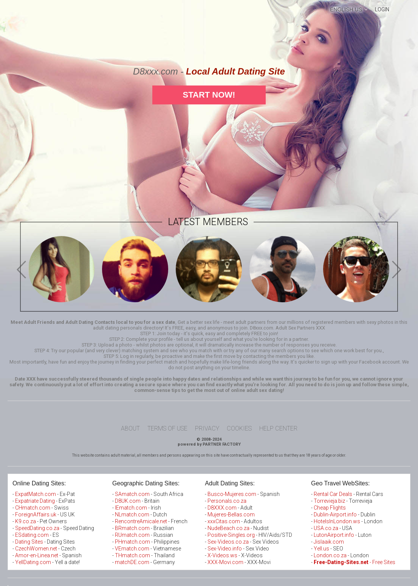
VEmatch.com (132, 549)
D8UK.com (128, 501)
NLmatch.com (132, 514)
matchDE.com (132, 562)
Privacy (207, 428)
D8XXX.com (222, 508)
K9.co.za (26, 521)
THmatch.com (132, 555)
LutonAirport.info (334, 535)
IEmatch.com (131, 508)
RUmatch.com (133, 535)
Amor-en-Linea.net (36, 555)
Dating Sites (29, 542)
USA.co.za (326, 528)
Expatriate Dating (35, 501)
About (130, 428)
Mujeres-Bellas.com (231, 514)
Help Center (278, 428)
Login (382, 9)
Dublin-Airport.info (335, 514)
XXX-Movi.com (225, 562)
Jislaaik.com (329, 542)
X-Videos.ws (222, 555)
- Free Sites (354, 562)
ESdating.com (32, 535)
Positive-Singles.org (231, 535)
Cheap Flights (330, 508)
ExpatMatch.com (35, 494)
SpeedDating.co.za (37, 528)
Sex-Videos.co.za (228, 542)
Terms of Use (167, 428)
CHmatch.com (33, 508)
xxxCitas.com (223, 521)
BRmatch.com (132, 528)
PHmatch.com (133, 542)
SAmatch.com (132, 494)
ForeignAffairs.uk (36, 514)
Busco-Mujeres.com (231, 494)
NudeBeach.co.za (228, 528)
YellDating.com (33, 562)
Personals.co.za (226, 501)
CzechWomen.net (36, 549)
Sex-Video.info (224, 549)
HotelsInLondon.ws (337, 521)
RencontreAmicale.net (141, 521)
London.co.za (330, 555)
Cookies (239, 428)
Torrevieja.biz (329, 501)
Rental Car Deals (333, 494)
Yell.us (321, 549)
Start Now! (209, 94)
